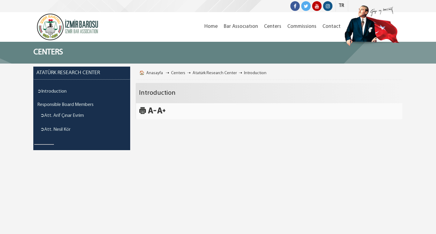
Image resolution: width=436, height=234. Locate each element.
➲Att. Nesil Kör (55, 129)
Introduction (255, 73)
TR (341, 5)
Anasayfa (154, 73)
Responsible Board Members (65, 104)
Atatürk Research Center (215, 73)
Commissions (301, 26)
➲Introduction (52, 91)
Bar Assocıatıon (241, 26)
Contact (331, 26)
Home (211, 26)
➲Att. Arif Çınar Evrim (62, 115)
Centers (272, 26)
